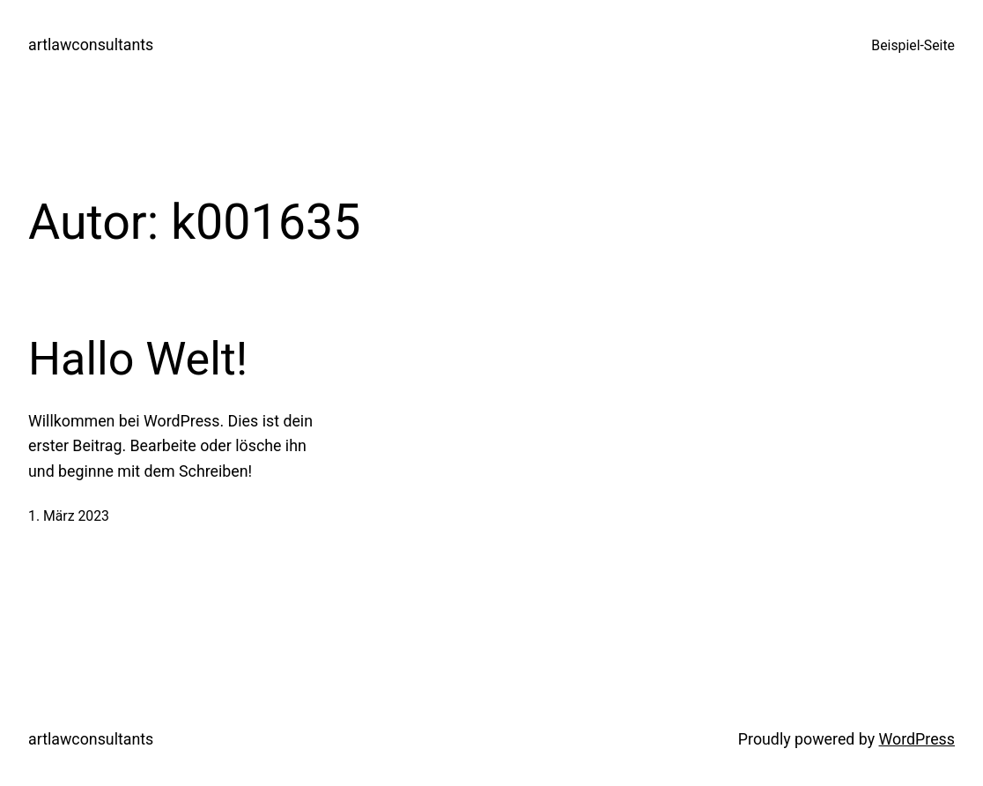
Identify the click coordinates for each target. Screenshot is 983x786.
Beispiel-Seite (913, 45)
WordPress (917, 739)
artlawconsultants (90, 44)
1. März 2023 (68, 516)
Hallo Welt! (138, 359)
